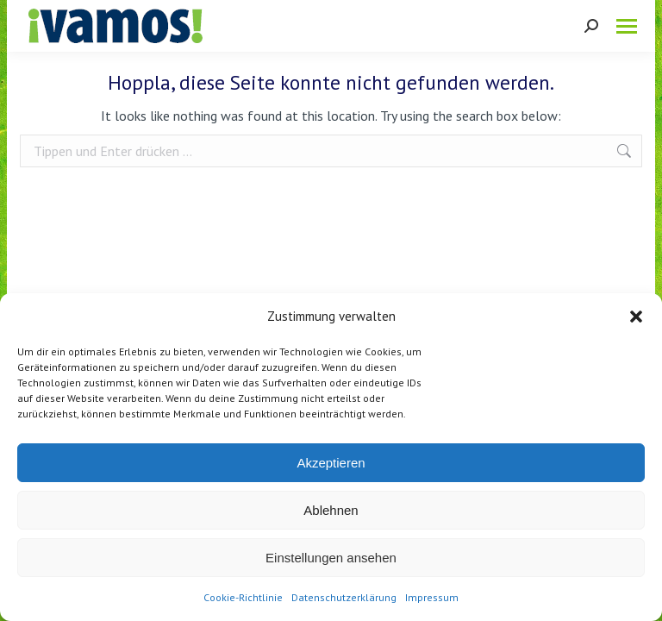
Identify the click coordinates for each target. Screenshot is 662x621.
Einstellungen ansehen (331, 557)
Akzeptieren (331, 462)
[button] (636, 316)
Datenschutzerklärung (344, 597)
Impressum (432, 597)
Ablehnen (330, 510)
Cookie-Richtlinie (243, 597)
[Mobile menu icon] (626, 26)
